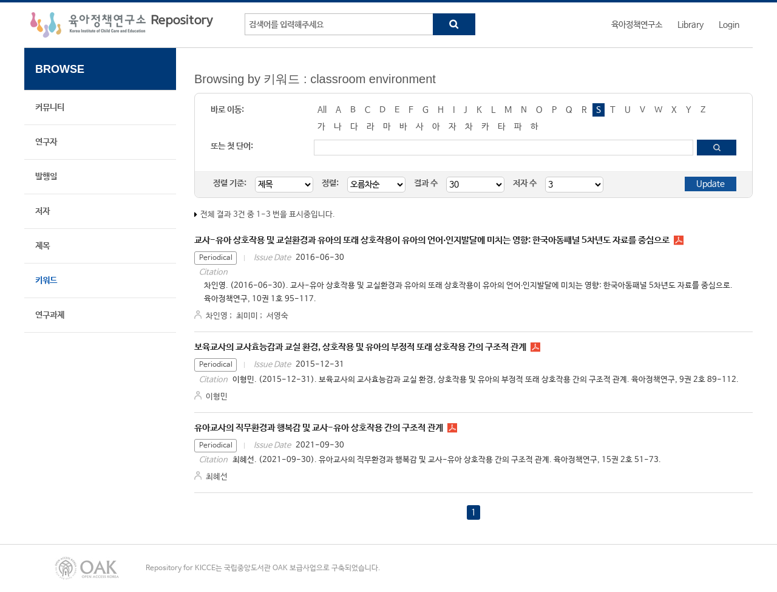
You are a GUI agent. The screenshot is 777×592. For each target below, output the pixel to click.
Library (690, 25)
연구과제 (49, 315)
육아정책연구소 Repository (121, 25)
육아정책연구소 (636, 25)
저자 (42, 211)
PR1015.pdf (679, 240)
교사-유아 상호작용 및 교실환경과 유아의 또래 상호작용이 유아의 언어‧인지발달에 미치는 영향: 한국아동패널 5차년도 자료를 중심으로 (432, 240)
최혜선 (217, 476)
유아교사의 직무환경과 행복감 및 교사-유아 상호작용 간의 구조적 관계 (318, 428)
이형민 (217, 396)
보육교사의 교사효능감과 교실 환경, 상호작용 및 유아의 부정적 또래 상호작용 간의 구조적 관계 (360, 347)
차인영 (217, 316)
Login (729, 25)
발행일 (46, 177)
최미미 (247, 316)
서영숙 (277, 316)
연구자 (46, 142)
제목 (42, 246)
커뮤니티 (49, 107)
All (322, 110)
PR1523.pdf (452, 428)
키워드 (46, 280)
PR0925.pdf (535, 347)
